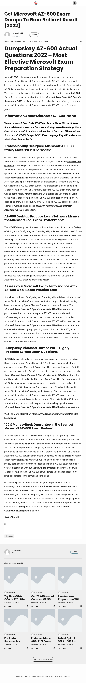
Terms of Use (58, 676)
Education (9, 536)
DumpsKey (9, 359)
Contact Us (67, 676)
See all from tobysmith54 (43, 659)
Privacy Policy (19, 676)
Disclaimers (40, 676)
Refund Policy (49, 676)
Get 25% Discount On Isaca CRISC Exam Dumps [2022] (42, 600)
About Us (27, 676)
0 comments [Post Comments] (34, 41)
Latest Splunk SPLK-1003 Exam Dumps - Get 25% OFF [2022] (69, 642)
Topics (34, 676)
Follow (34, 35)
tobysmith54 (17, 33)
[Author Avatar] (75, 3)
